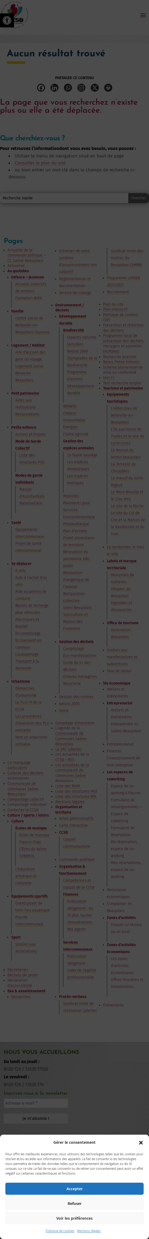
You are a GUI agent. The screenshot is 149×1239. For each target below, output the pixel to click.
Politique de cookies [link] (60, 1231)
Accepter (75, 1188)
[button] (141, 1142)
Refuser (75, 1203)
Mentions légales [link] (89, 1231)
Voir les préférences (74, 1218)
